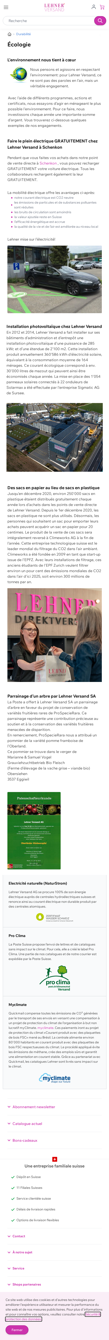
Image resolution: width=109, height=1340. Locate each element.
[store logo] (54, 7)
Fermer (17, 1330)
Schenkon (49, 163)
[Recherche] (100, 20)
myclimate (45, 1028)
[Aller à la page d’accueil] (9, 34)
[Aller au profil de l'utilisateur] (94, 6)
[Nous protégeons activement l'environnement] (23, 34)
